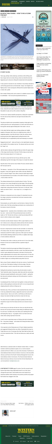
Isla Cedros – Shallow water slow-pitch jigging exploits (26, 404)
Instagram (24, 441)
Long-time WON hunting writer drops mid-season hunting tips (44, 70)
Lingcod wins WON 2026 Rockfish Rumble (42, 75)
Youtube (38, 441)
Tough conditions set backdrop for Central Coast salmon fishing (44, 65)
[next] (49, 426)
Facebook (17, 441)
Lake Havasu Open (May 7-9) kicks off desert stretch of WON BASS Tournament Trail (43, 58)
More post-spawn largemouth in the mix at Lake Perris (44, 49)
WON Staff (4, 16)
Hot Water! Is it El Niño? (42, 53)
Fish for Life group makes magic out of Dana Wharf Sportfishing (8, 404)
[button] (48, 5)
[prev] (47, 426)
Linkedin (31, 441)
